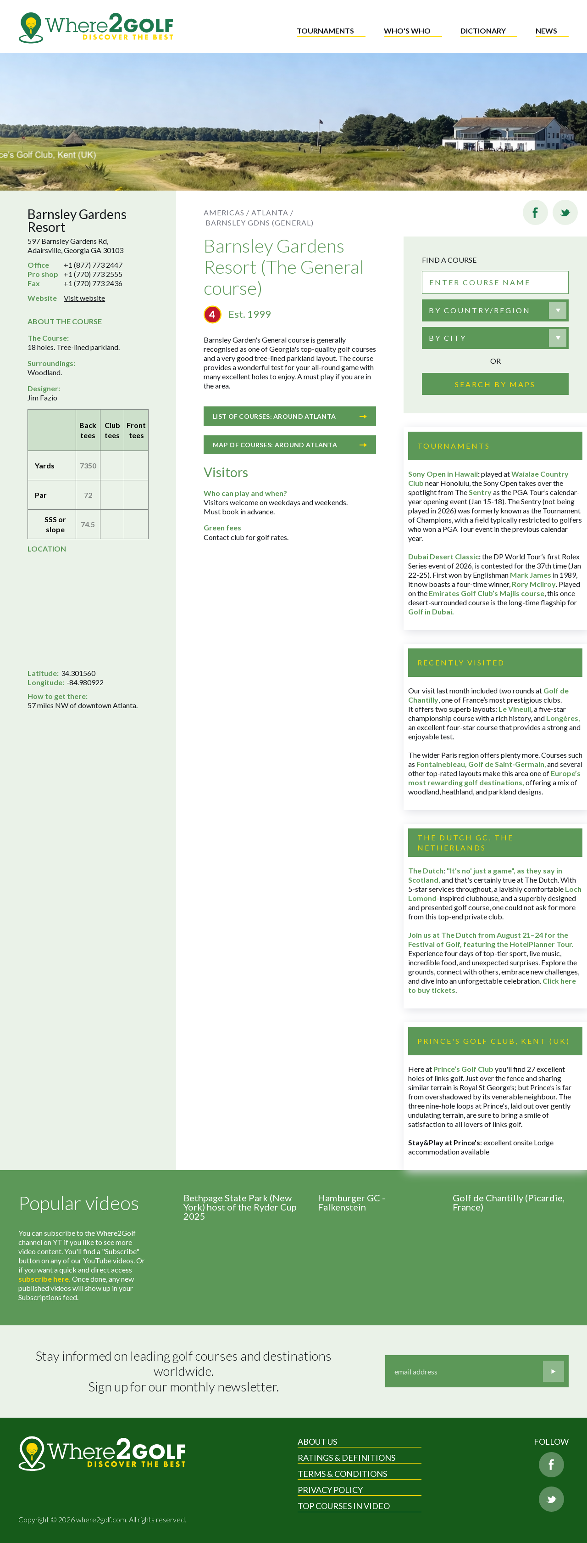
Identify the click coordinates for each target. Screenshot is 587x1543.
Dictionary (483, 30)
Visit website (84, 297)
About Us (317, 1441)
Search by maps (495, 384)
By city (447, 337)
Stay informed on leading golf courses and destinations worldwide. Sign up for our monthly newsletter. (185, 1371)
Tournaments (325, 30)
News (546, 30)
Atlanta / (272, 212)
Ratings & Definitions (346, 1458)
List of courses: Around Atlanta (290, 416)
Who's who (407, 30)
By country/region (480, 310)
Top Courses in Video (344, 1506)
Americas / (226, 212)
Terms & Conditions (342, 1474)
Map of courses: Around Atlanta (290, 445)
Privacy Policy (330, 1490)
